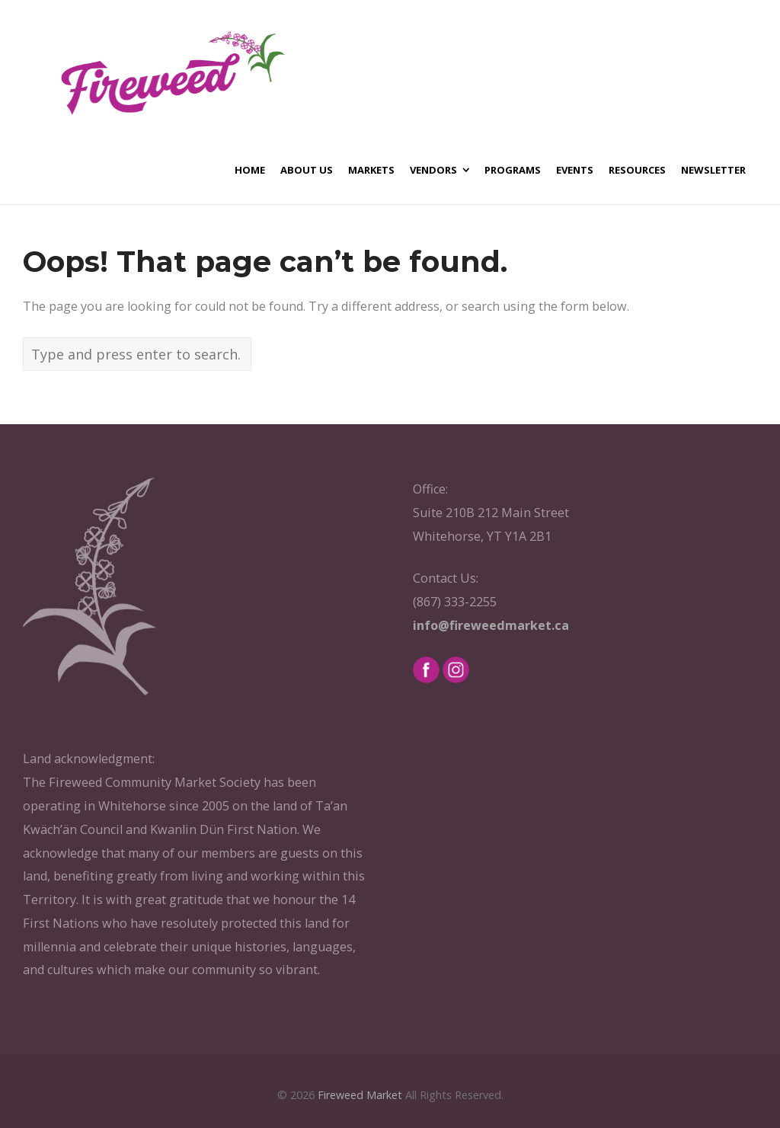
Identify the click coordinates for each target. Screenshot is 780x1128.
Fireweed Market (360, 1095)
